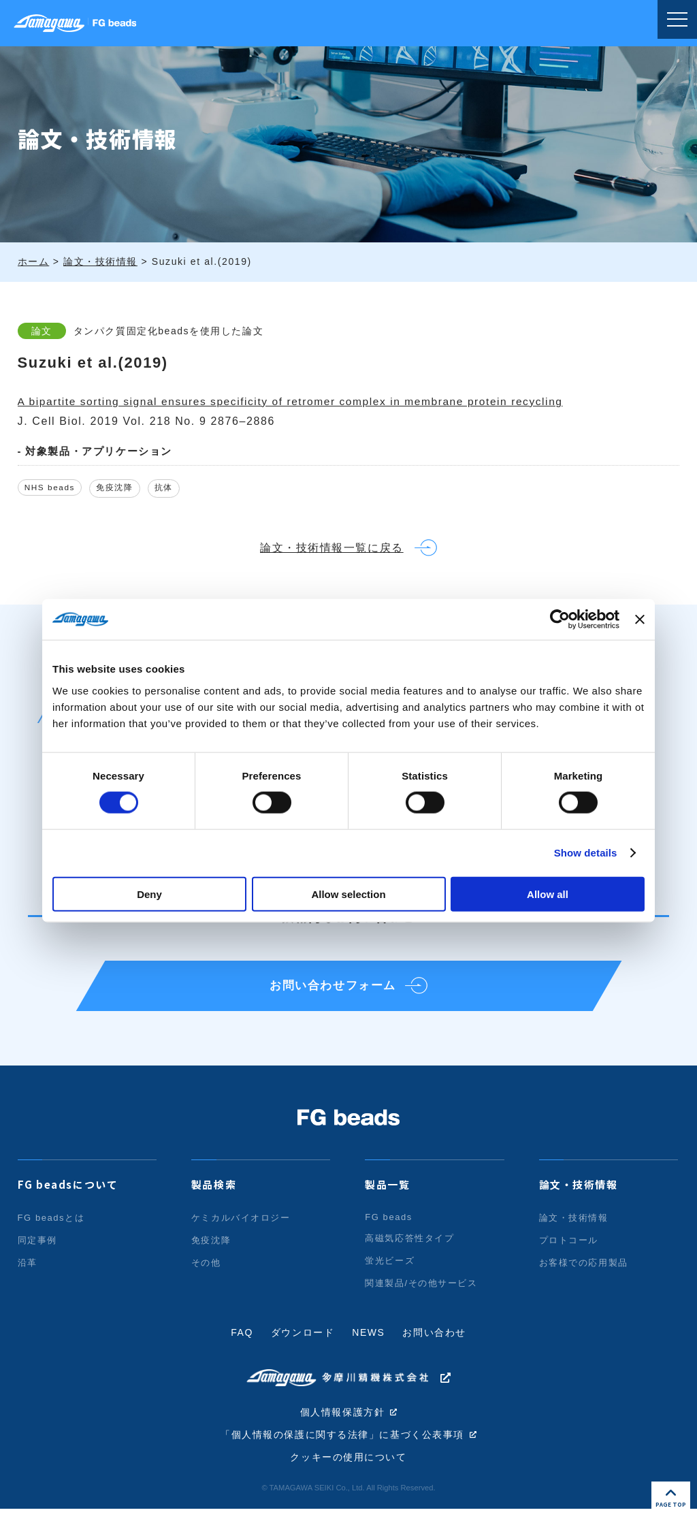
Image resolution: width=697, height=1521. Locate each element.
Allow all (547, 893)
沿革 (27, 1273)
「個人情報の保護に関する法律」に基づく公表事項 (343, 1446)
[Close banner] (640, 619)
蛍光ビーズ (390, 1271)
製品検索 (213, 1195)
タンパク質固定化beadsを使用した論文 (172, 330)
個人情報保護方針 (342, 1423)
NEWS (368, 1343)
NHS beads (52, 488)
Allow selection (348, 893)
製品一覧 (387, 1195)
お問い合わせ (435, 1343)
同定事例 (37, 1251)
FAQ (242, 1343)
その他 (206, 1273)
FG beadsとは (51, 1228)
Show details (585, 853)
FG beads (388, 1228)
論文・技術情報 (578, 1195)
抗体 (174, 488)
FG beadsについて (68, 1195)
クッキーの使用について (348, 1469)
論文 (41, 330)
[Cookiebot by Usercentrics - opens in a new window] (559, 619)
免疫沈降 (121, 488)
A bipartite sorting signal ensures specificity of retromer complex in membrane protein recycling (298, 401)
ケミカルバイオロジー (241, 1228)
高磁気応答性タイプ (409, 1249)
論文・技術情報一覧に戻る (330, 552)
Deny (149, 893)
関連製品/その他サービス (421, 1294)
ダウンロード (303, 1343)
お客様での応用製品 (583, 1273)
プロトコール (569, 1251)
